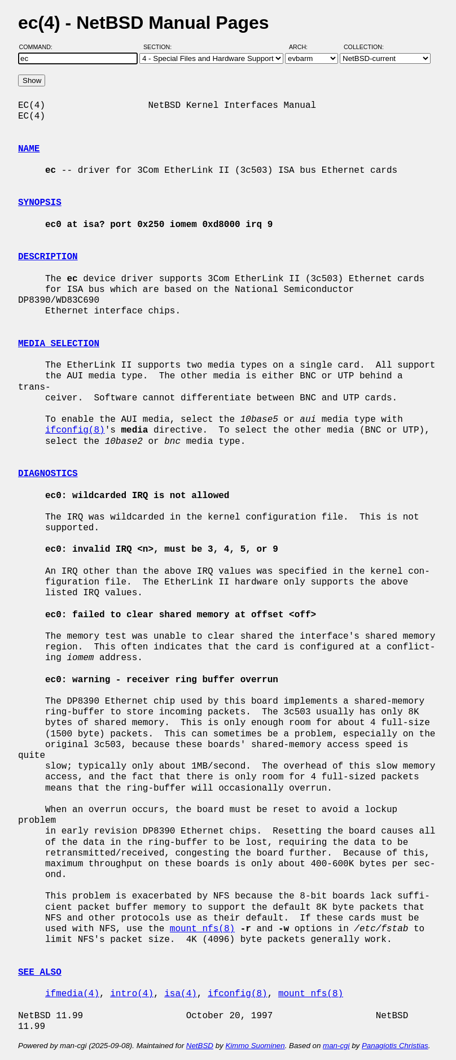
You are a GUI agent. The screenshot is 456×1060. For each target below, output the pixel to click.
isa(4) (180, 994)
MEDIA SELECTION (58, 344)
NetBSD (199, 1045)
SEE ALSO (40, 972)
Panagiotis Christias (395, 1045)
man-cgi (336, 1045)
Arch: (303, 46)
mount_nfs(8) (202, 929)
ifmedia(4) (72, 994)
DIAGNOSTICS (48, 474)
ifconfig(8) (75, 430)
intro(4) (132, 994)
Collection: (364, 46)
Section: (160, 46)
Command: (39, 46)
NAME (29, 149)
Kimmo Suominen (254, 1045)
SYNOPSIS (40, 203)
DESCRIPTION (48, 257)
